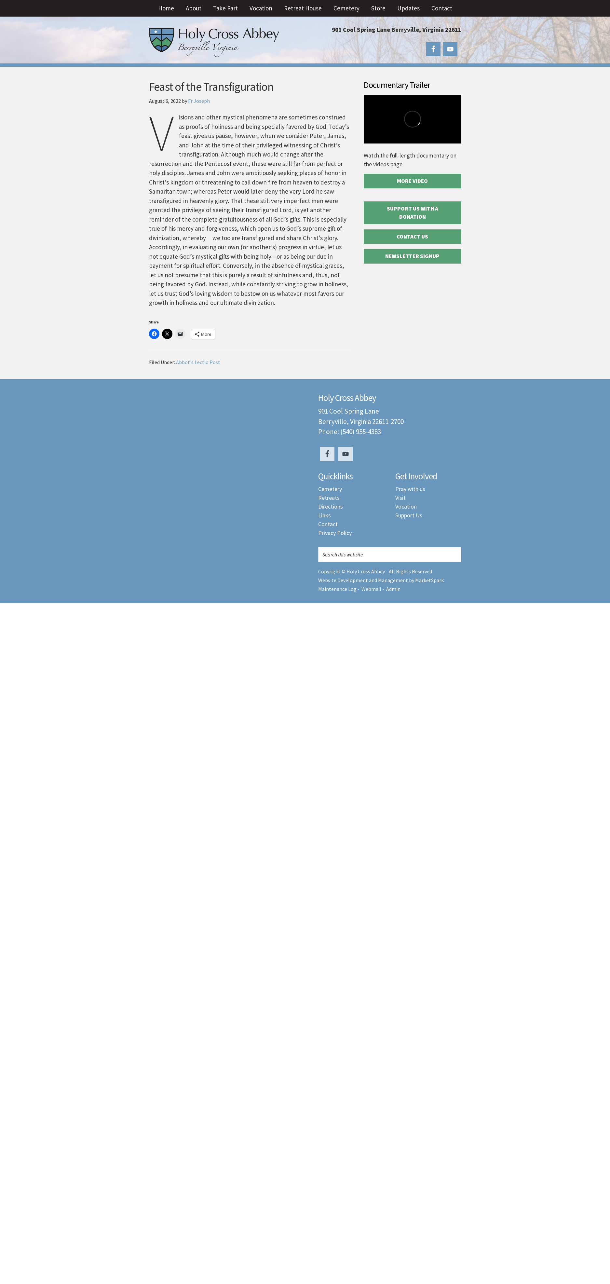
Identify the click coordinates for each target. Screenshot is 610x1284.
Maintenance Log (337, 589)
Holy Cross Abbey (214, 42)
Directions (330, 506)
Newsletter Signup (412, 256)
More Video (412, 180)
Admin (393, 589)
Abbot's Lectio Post (198, 362)
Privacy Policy (335, 533)
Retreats (329, 497)
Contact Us (412, 236)
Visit (400, 497)
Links (324, 515)
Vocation (406, 506)
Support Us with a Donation (412, 213)
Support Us (408, 515)
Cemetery (330, 489)
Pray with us (410, 489)
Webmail (371, 589)
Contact (328, 524)
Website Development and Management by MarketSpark (381, 580)
